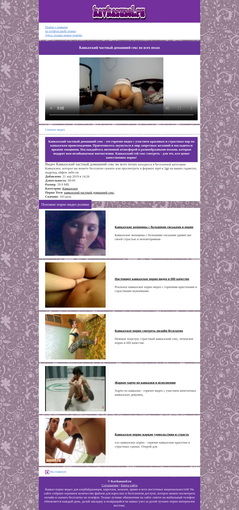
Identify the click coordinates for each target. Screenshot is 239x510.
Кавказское (70, 188)
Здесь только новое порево (63, 35)
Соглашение (110, 485)
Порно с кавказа (56, 27)
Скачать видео (55, 129)
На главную (55, 472)
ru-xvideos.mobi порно (60, 31)
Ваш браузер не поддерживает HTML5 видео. (121, 88)
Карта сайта (129, 485)
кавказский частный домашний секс (89, 192)
